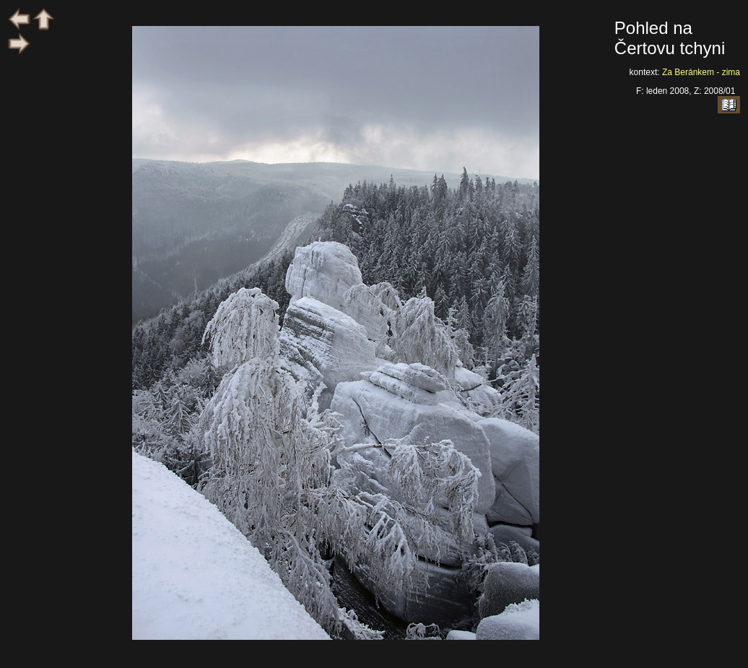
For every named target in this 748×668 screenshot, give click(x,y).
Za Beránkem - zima (701, 72)
